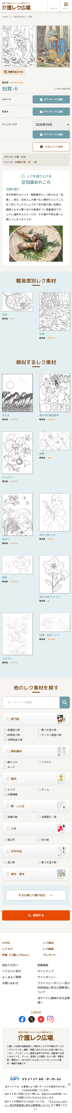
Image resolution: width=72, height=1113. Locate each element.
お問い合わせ (10, 983)
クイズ (9, 789)
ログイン (54, 8)
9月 (36, 162)
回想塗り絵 (12, 735)
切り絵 (43, 839)
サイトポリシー (46, 977)
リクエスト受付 (11, 971)
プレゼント (49, 955)
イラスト (44, 762)
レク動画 (48, 949)
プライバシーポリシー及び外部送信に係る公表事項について (53, 987)
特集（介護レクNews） (16, 955)
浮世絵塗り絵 (13, 739)
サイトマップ (45, 971)
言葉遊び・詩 (47, 817)
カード (9, 767)
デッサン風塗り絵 (49, 735)
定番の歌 (10, 817)
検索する (38, 915)
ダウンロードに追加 (53, 99)
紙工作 (9, 839)
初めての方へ (10, 965)
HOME (5, 16)
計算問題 (10, 794)
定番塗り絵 (20, 162)
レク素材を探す (18, 16)
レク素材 (48, 943)
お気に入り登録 (54, 146)
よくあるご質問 (11, 977)
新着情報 (42, 965)
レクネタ (7, 949)
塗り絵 (9, 862)
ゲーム (43, 789)
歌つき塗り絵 (47, 730)
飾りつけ (10, 762)
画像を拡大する (15, 71)
